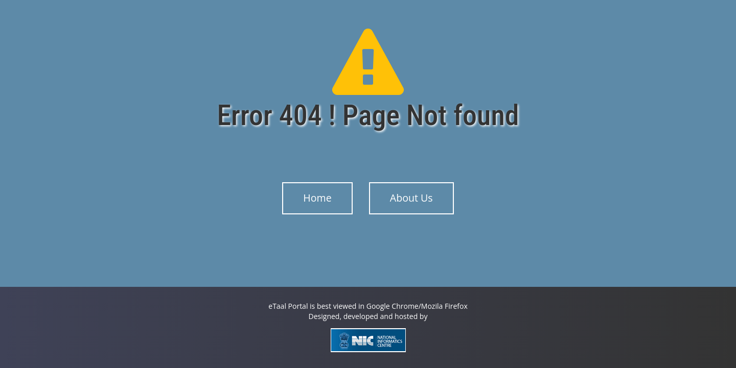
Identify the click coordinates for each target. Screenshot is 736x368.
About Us (411, 198)
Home (317, 198)
